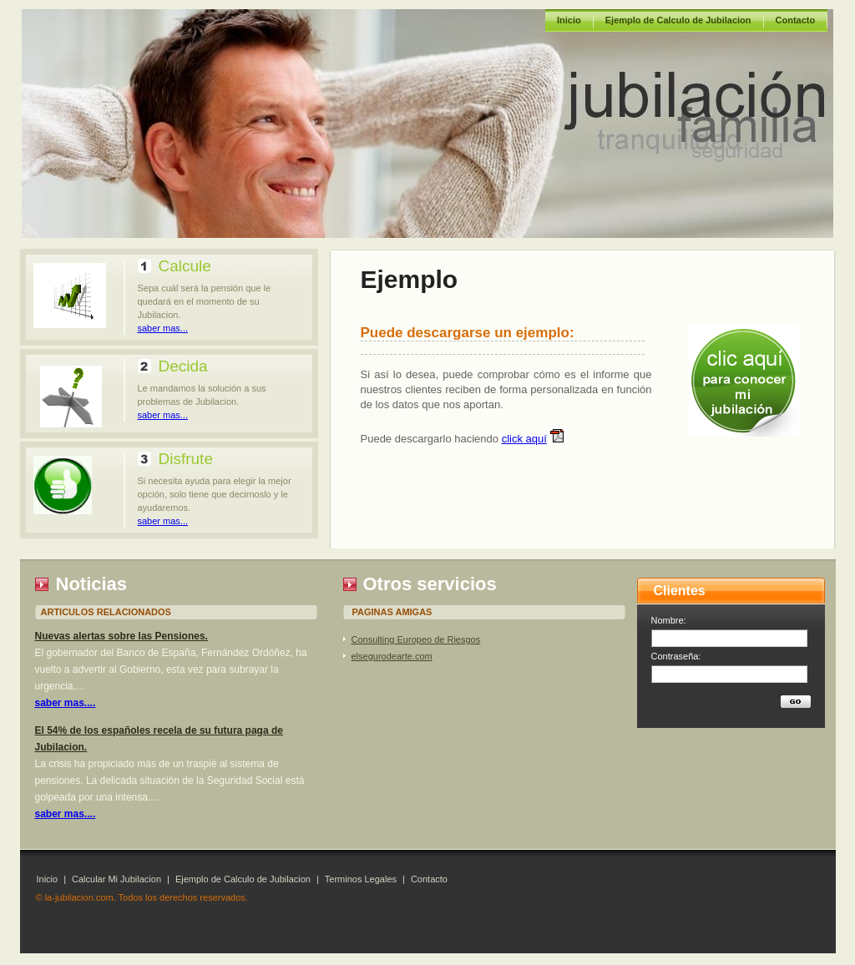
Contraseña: (676, 656)
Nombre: (668, 620)
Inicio (569, 20)
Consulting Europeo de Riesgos (416, 639)
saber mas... (163, 328)
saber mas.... (65, 703)
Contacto (796, 20)
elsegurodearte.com (392, 656)
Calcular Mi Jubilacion (116, 879)
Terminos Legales (361, 879)
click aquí (524, 438)
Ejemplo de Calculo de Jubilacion (678, 20)
